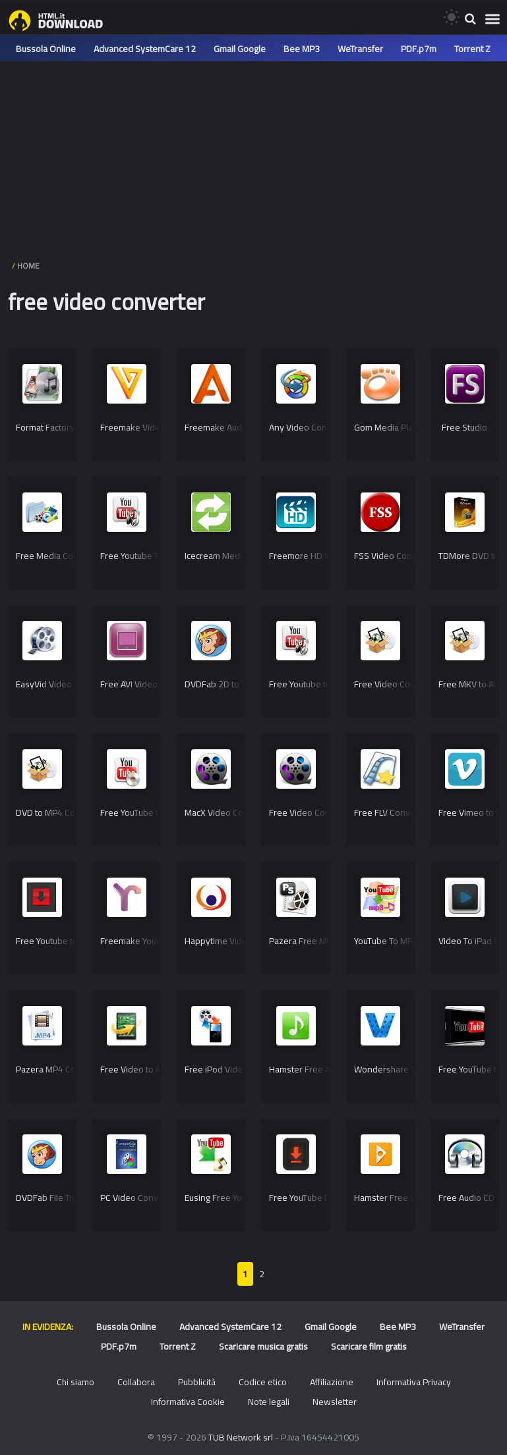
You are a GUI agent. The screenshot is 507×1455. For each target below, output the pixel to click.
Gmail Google (240, 48)
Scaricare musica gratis (263, 1346)
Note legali (268, 1401)
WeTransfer (360, 48)
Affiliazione (331, 1381)
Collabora (136, 1381)
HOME (28, 265)
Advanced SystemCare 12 (145, 48)
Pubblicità (197, 1381)
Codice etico (263, 1381)
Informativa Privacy (413, 1381)
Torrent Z (472, 48)
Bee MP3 (301, 48)
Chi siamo (75, 1381)
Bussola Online (46, 48)
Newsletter (335, 1401)
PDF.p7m (418, 48)
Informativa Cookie (188, 1401)
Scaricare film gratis (369, 1346)
